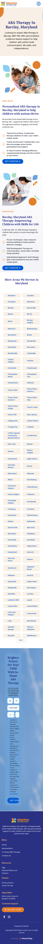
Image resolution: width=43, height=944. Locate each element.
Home (4, 845)
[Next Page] (21, 640)
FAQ (3, 868)
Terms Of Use (7, 885)
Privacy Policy (7, 883)
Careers (5, 873)
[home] (9, 4)
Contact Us (6, 856)
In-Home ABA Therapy (11, 852)
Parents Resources (9, 870)
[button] (38, 4)
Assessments (7, 848)
